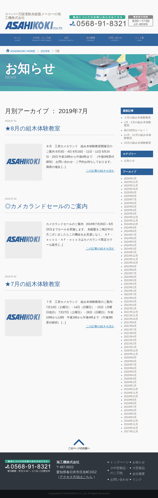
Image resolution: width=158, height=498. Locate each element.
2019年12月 (131, 389)
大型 (66, 39)
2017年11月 (131, 431)
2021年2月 (130, 343)
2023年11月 (131, 259)
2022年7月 (130, 294)
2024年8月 (130, 231)
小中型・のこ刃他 (41, 39)
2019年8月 (130, 403)
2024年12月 (131, 217)
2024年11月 (131, 220)
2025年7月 (130, 199)
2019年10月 (131, 396)
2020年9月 (130, 357)
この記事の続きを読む (100, 170)
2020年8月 (130, 361)
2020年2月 (130, 382)
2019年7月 (130, 406)
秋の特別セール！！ (136, 130)
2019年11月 (131, 392)
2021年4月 (130, 336)
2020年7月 (130, 364)
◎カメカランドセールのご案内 (46, 206)
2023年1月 (130, 290)
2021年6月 (130, 333)
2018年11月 (131, 424)
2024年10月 (131, 224)
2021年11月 (131, 315)
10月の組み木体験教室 (137, 142)
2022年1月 (130, 308)
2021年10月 (131, 319)
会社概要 (90, 39)
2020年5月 (130, 371)
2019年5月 (130, 413)
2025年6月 (130, 203)
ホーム (17, 39)
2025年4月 (130, 210)
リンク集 (139, 39)
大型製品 (138, 468)
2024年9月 (130, 227)
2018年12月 (131, 420)
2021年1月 (130, 347)
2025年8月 (130, 196)
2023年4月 (130, 283)
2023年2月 (130, 287)
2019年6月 (130, 410)
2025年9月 (130, 192)
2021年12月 (131, 312)
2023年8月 (130, 270)
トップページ (119, 462)
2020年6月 (130, 368)
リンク (137, 479)
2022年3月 (130, 305)
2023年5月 (130, 280)
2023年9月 (130, 266)
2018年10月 (131, 428)
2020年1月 (130, 385)
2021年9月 (130, 322)
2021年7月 (130, 329)
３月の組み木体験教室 (137, 117)
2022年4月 (130, 301)
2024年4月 (130, 245)
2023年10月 (131, 262)
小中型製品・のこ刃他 (119, 470)
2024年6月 (130, 238)
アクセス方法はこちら (76, 477)
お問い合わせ (115, 39)
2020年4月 (130, 375)
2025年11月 (131, 185)
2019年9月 (130, 399)
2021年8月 (130, 326)
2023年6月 (130, 276)
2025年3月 (130, 213)
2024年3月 (130, 248)
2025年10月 (131, 189)
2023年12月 (131, 255)
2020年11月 (131, 354)
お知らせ (129, 160)
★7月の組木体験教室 (32, 284)
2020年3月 (130, 378)
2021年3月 (130, 340)
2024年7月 (130, 234)
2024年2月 (130, 252)
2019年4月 (130, 417)
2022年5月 (130, 298)
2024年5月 (130, 241)
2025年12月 (131, 182)
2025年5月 (130, 206)
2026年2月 (130, 178)
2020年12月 (131, 350)
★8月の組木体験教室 (32, 128)
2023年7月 (130, 273)
